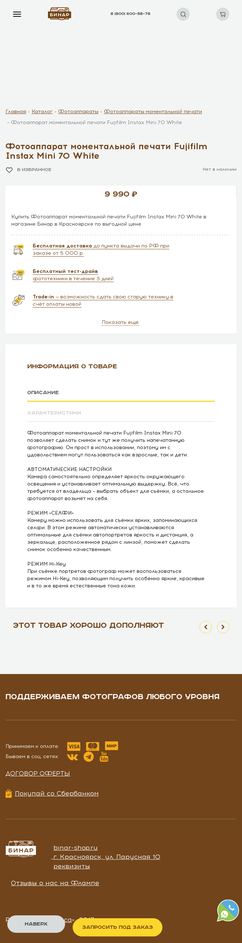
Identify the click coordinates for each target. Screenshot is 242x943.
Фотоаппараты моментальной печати (153, 111)
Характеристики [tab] (54, 413)
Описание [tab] (43, 393)
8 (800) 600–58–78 (130, 14)
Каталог (42, 111)
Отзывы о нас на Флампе (55, 883)
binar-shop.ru (75, 847)
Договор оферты (37, 773)
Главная (15, 111)
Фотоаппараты (78, 111)
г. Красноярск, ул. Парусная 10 (106, 857)
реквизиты (71, 866)
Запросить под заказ (117, 927)
